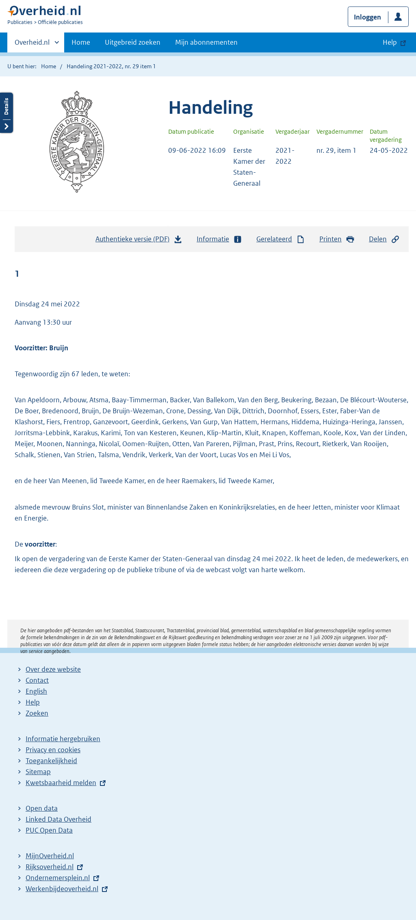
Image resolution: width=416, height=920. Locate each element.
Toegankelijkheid (51, 760)
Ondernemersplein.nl (58, 877)
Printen (337, 239)
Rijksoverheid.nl (50, 866)
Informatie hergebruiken (63, 738)
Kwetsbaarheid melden (61, 782)
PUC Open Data (49, 830)
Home (81, 42)
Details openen (6, 113)
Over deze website (53, 669)
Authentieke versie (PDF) (138, 241)
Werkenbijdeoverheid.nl (62, 888)
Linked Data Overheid (58, 819)
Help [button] (390, 42)
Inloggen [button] (367, 17)
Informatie (219, 239)
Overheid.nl (32, 44)
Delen (384, 239)
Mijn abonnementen (206, 42)
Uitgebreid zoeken (132, 42)
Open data (42, 808)
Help (33, 702)
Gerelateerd (280, 239)
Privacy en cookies (53, 749)
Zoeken (37, 713)
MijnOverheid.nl (50, 855)
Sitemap (38, 771)
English (36, 691)
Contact (37, 680)
